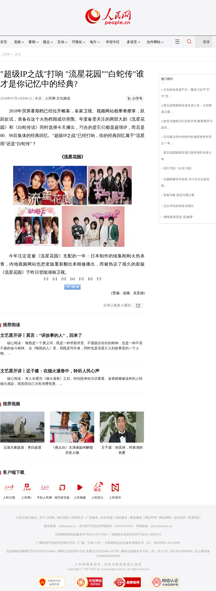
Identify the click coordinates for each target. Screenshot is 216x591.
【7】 (99, 279)
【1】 (46, 279)
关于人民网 (46, 517)
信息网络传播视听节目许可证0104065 (31, 551)
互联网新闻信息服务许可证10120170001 (81, 534)
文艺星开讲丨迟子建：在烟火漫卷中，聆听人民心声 (49, 371)
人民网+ (26, 489)
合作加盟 (107, 517)
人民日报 (9, 489)
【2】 (55, 279)
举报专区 (113, 42)
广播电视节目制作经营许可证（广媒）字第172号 (68, 542)
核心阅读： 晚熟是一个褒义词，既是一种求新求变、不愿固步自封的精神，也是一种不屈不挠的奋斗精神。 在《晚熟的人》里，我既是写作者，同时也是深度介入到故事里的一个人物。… (71, 348)
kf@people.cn (67, 526)
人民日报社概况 (26, 517)
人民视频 (79, 489)
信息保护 (180, 517)
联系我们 (194, 517)
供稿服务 (121, 517)
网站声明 (151, 517)
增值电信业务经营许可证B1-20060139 (136, 534)
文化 (18, 54)
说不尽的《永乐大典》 (178, 168)
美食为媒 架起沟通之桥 (178, 195)
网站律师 (165, 517)
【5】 (81, 279)
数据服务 (136, 517)
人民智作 (115, 489)
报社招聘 (63, 517)
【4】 (72, 279)
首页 (3, 42)
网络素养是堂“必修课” (179, 217)
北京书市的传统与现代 (178, 206)
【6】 (90, 279)
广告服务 (92, 517)
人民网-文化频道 (57, 98)
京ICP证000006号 (181, 551)
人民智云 (97, 489)
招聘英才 (77, 517)
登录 (206, 42)
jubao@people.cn (161, 526)
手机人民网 (44, 489)
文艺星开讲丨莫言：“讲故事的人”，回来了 (41, 335)
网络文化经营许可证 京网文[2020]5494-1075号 (88, 551)
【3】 (63, 279)
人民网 (5, 54)
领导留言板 (62, 489)
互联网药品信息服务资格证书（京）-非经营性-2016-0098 (142, 542)
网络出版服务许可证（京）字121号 (144, 551)
